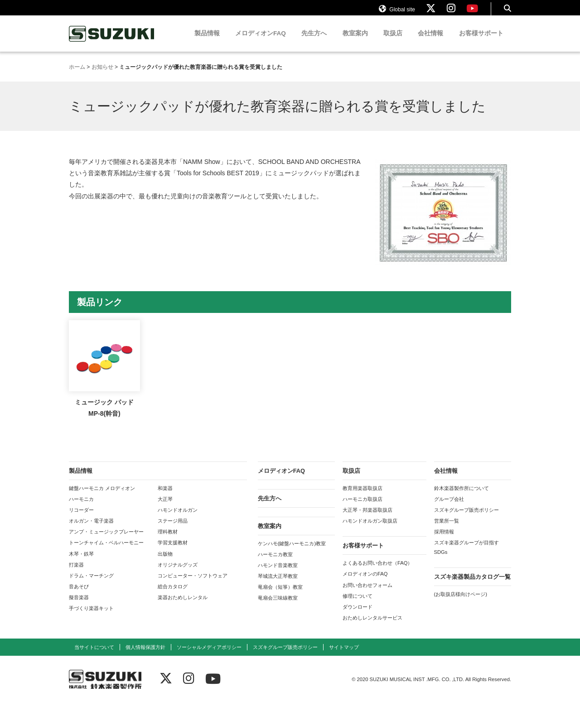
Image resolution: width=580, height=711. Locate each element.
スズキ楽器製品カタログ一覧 (472, 585)
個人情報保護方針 (145, 655)
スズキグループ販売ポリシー (466, 518)
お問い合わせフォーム (367, 593)
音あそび (79, 595)
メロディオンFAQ (260, 41)
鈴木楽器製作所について (461, 497)
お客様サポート (481, 41)
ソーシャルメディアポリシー (209, 655)
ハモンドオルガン (178, 518)
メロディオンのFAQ (365, 582)
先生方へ (314, 41)
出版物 (165, 562)
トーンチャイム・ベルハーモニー (106, 551)
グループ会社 (449, 507)
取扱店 (392, 41)
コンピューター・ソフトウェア (192, 584)
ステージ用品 (173, 529)
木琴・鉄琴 (81, 562)
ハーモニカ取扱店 (362, 507)
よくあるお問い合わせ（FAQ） (377, 571)
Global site (397, 13)
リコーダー (81, 518)
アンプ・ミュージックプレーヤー (106, 540)
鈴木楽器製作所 (112, 42)
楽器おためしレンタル (183, 606)
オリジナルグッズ (178, 573)
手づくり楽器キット (91, 617)
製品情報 (207, 41)
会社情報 (430, 41)
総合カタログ (173, 595)
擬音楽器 (79, 606)
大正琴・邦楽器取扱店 (367, 518)
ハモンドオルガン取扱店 (370, 529)
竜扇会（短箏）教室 (280, 595)
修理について (357, 604)
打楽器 (76, 573)
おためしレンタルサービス (372, 626)
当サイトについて (94, 655)
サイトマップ (344, 655)
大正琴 (165, 507)
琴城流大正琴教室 (278, 584)
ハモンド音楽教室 (278, 573)
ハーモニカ (81, 507)
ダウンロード (357, 615)
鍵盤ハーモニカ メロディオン (102, 497)
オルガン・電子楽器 (91, 529)
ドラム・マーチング (91, 584)
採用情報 (444, 540)
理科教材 (168, 540)
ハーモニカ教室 (275, 563)
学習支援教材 (173, 551)
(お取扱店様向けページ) (460, 602)
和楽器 (165, 497)
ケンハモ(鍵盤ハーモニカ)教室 (292, 552)
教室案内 (355, 41)
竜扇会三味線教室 (278, 606)
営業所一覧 (446, 529)
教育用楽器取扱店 (362, 497)
